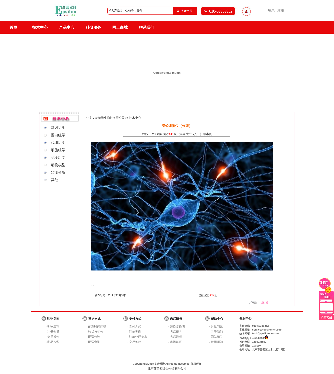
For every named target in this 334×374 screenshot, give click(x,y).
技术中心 (40, 27)
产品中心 (66, 27)
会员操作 (53, 336)
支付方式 (135, 326)
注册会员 (53, 331)
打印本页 (206, 134)
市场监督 (176, 342)
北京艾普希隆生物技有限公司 (105, 117)
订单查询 (135, 331)
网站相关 (217, 336)
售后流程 (176, 336)
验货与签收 (95, 331)
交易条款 (135, 342)
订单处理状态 (138, 336)
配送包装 (94, 336)
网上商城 (120, 27)
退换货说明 (177, 326)
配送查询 (94, 342)
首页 (13, 27)
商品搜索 (53, 342)
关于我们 (217, 331)
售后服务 (176, 331)
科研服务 (93, 27)
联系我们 (146, 27)
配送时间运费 (97, 326)
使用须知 (217, 342)
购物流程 (53, 326)
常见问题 (217, 326)
